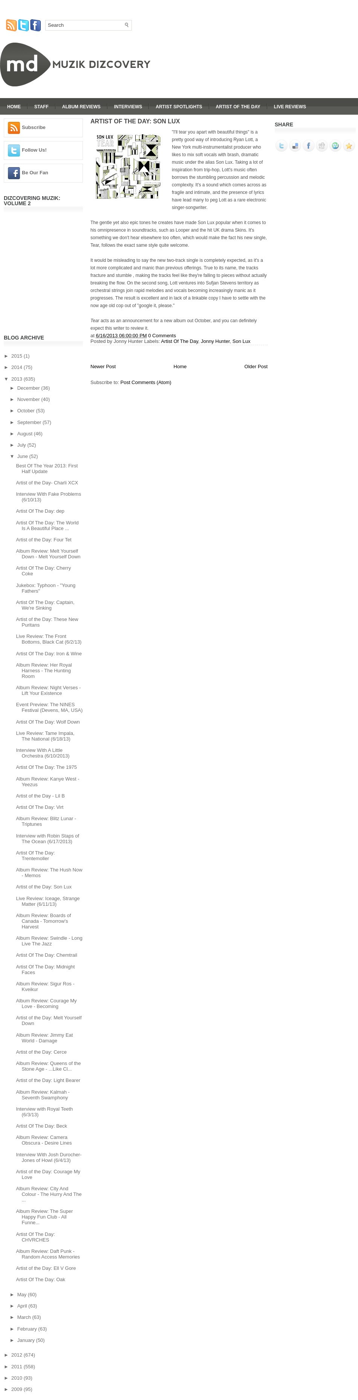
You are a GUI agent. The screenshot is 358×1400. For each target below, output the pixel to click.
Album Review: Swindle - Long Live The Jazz (49, 941)
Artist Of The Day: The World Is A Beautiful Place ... (47, 525)
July (22, 445)
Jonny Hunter (215, 341)
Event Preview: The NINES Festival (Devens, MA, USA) (49, 707)
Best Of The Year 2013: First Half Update (47, 468)
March (24, 1317)
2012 (17, 1355)
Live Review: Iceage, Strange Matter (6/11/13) (48, 901)
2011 (17, 1366)
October (26, 410)
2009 (17, 1389)
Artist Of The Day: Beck (41, 1126)
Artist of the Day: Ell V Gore (46, 1268)
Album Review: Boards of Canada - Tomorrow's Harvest (43, 921)
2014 (17, 367)
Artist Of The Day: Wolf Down (48, 722)
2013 (17, 379)
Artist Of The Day (238, 106)
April (23, 1306)
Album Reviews (81, 106)
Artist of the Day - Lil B (40, 796)
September (30, 422)
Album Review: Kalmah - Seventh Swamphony (42, 1094)
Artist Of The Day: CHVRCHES (35, 1237)
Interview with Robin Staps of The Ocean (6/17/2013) (47, 838)
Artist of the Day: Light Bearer (48, 1080)
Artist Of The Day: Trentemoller (35, 855)
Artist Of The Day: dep (40, 511)
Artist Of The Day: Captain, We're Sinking (45, 605)
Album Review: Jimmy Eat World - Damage (44, 1037)
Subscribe (34, 127)
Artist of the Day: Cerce (41, 1052)
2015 (17, 356)
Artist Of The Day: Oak (40, 1279)
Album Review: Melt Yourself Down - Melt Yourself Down (48, 553)
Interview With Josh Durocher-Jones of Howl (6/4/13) (48, 1157)
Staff (41, 106)
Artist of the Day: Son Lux (43, 887)
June (23, 456)
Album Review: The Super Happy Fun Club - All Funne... (44, 1216)
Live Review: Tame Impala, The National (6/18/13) (45, 736)
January (26, 1340)
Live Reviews (290, 106)
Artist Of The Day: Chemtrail (46, 955)
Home (14, 106)
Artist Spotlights (179, 106)
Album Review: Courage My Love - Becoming (46, 1003)
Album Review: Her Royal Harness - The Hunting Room (44, 670)
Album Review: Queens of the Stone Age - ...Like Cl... (48, 1066)
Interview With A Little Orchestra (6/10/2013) (42, 753)
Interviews (128, 106)
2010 (17, 1378)
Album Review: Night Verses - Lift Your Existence (48, 690)
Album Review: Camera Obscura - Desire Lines (44, 1140)
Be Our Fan (35, 172)
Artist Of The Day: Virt (39, 807)
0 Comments (162, 335)
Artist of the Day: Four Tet (43, 539)
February (27, 1329)
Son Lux (242, 341)
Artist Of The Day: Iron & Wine (49, 653)
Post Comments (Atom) (146, 382)
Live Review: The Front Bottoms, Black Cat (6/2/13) (48, 639)
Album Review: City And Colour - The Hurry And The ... (48, 1194)
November (29, 399)
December (29, 388)
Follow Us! (34, 150)
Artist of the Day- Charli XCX (47, 483)
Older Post (256, 366)
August (25, 433)
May (22, 1294)
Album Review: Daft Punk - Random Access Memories (48, 1254)
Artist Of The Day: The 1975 (46, 767)
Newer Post (103, 366)
